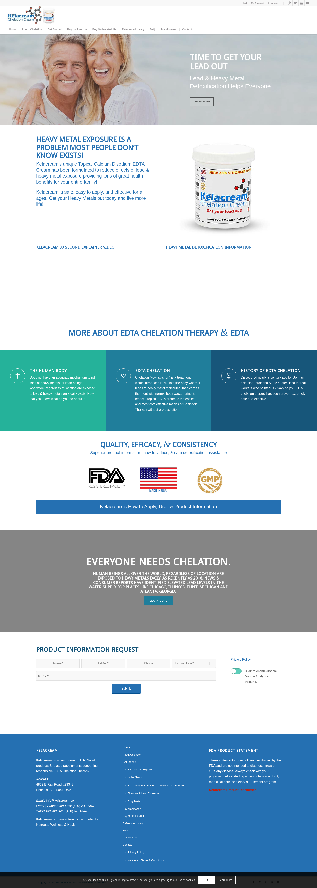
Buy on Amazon (132, 808)
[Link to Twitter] (295, 3)
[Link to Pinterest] (289, 3)
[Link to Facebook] (283, 3)
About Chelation (132, 754)
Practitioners (130, 837)
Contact (127, 844)
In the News (135, 777)
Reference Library (133, 823)
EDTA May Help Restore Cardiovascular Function (156, 785)
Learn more (225, 880)
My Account (257, 3)
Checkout (273, 3)
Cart (245, 3)
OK (206, 880)
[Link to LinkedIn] (301, 3)
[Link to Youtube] (308, 3)
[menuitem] (245, 3)
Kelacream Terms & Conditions (146, 860)
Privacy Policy (241, 659)
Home (126, 747)
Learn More (202, 101)
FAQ (125, 830)
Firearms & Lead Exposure (143, 793)
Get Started (129, 762)
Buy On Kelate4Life (134, 816)
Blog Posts (134, 801)
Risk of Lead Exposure (141, 769)
